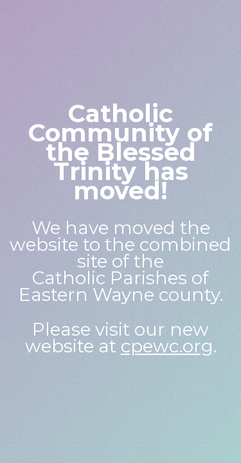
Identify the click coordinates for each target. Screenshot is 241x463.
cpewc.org (167, 346)
